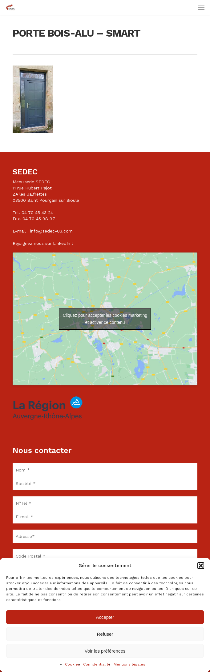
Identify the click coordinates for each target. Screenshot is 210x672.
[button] (201, 566)
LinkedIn (61, 243)
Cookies (72, 664)
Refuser (105, 634)
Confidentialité (97, 664)
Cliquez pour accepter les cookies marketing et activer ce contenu (105, 319)
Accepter (105, 617)
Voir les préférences (105, 651)
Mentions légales (129, 664)
